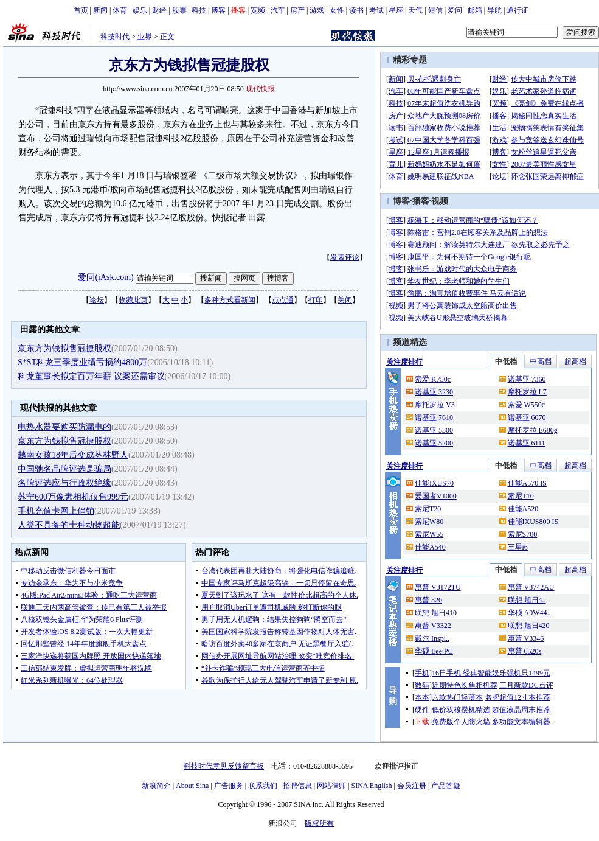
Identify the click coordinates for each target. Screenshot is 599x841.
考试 (376, 10)
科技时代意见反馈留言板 (224, 766)
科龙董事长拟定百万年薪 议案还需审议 (91, 376)
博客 (218, 10)
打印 (315, 300)
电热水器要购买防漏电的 (64, 426)
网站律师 (331, 785)
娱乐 (140, 10)
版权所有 (319, 823)
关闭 (345, 300)
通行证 (517, 10)
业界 (144, 36)
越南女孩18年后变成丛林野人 (73, 454)
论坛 (96, 300)
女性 (337, 10)
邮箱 (475, 10)
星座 (396, 10)
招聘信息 (297, 785)
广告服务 (228, 785)
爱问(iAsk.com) (105, 277)
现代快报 (260, 89)
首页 (81, 10)
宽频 (258, 10)
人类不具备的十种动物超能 (69, 524)
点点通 (283, 300)
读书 (356, 10)
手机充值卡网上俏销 (56, 510)
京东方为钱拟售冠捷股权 (64, 348)
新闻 (100, 10)
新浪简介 (156, 785)
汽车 (278, 10)
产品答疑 (445, 785)
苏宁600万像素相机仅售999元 (73, 496)
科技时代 (115, 36)
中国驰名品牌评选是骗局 (64, 468)
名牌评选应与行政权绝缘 (64, 482)
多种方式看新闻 (229, 300)
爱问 (455, 10)
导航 (494, 10)
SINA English (371, 785)
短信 (435, 10)
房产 (297, 10)
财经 (159, 10)
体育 (120, 10)
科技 (199, 10)
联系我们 (262, 785)
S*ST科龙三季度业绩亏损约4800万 (82, 362)
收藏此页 (133, 300)
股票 (179, 10)
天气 (415, 10)
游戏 (317, 10)
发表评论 (344, 257)
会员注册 (411, 785)
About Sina (192, 785)
